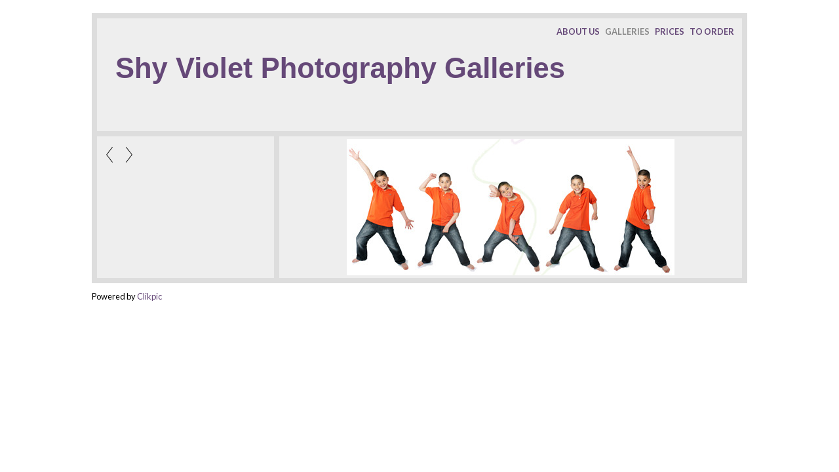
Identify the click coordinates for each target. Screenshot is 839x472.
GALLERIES (627, 31)
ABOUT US (578, 31)
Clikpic (149, 296)
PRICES (669, 31)
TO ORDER (712, 31)
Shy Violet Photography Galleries (340, 68)
